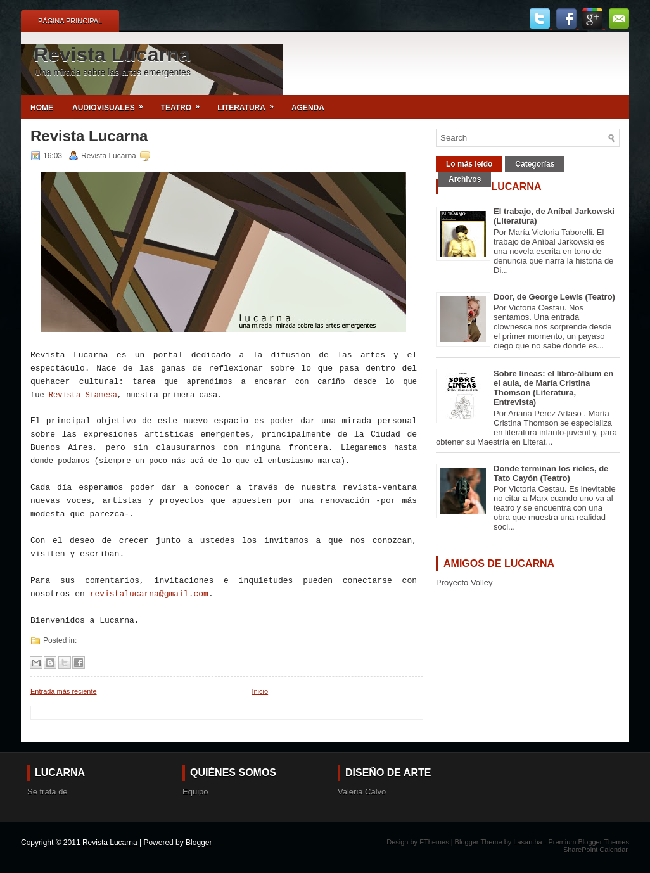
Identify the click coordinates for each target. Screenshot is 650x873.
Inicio (260, 691)
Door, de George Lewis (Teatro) (554, 297)
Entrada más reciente (63, 691)
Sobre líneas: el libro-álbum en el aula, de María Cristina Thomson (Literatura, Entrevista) (553, 388)
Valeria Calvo (362, 791)
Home (41, 107)
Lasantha (528, 842)
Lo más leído (469, 164)
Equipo (195, 791)
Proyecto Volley (464, 582)
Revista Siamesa (83, 395)
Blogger (199, 842)
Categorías (534, 164)
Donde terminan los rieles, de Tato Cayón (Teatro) (551, 473)
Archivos (465, 179)
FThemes (435, 842)
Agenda (307, 107)
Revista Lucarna (112, 54)
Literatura (249, 103)
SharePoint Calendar (595, 849)
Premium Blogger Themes (588, 842)
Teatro (184, 103)
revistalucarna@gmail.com (149, 594)
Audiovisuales (111, 103)
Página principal (70, 21)
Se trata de (47, 791)
